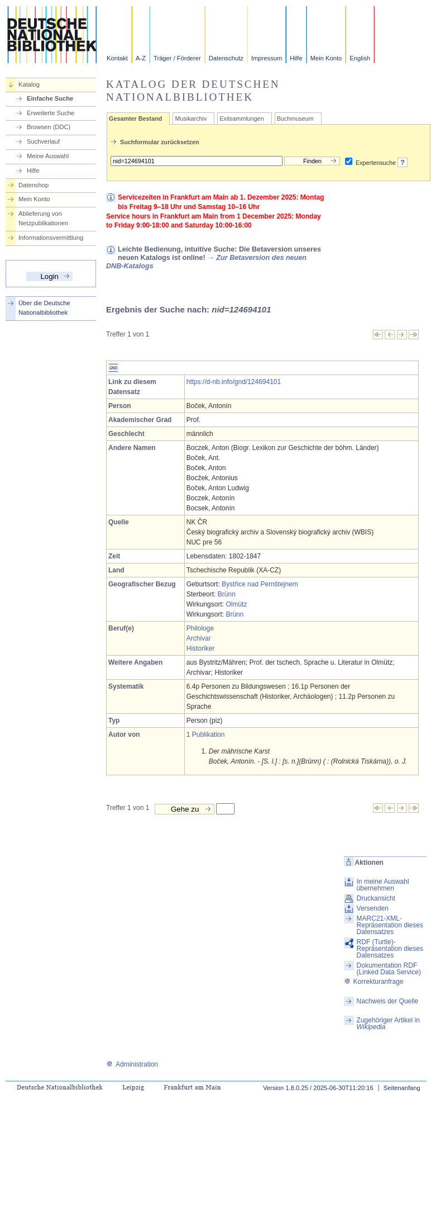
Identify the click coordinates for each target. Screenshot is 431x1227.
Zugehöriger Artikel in (388, 1023)
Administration (132, 1064)
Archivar (198, 638)
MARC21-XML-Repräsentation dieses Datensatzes (390, 925)
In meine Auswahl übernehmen (383, 885)
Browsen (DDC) (48, 127)
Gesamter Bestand (135, 118)
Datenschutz (226, 58)
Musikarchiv (191, 118)
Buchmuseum (295, 118)
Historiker (200, 648)
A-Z (141, 58)
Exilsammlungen (241, 118)
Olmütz (236, 604)
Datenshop (33, 185)
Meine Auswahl (48, 156)
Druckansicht (376, 898)
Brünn (227, 594)
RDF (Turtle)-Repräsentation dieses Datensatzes (390, 948)
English (359, 58)
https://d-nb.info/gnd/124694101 (233, 382)
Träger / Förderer (177, 58)
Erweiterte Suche (50, 113)
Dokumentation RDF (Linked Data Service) (389, 968)
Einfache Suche (50, 98)
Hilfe (296, 58)
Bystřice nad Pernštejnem (260, 584)
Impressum (266, 58)
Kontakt (117, 58)
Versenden (373, 908)
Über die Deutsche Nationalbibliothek (44, 308)
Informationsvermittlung (50, 237)
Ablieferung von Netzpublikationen (43, 218)
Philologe (200, 628)
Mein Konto (326, 58)
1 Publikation (205, 734)
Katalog (29, 84)
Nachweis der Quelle (388, 1001)
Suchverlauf (43, 141)
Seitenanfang (402, 1087)
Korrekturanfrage (374, 982)
